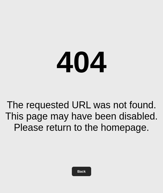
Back (81, 171)
